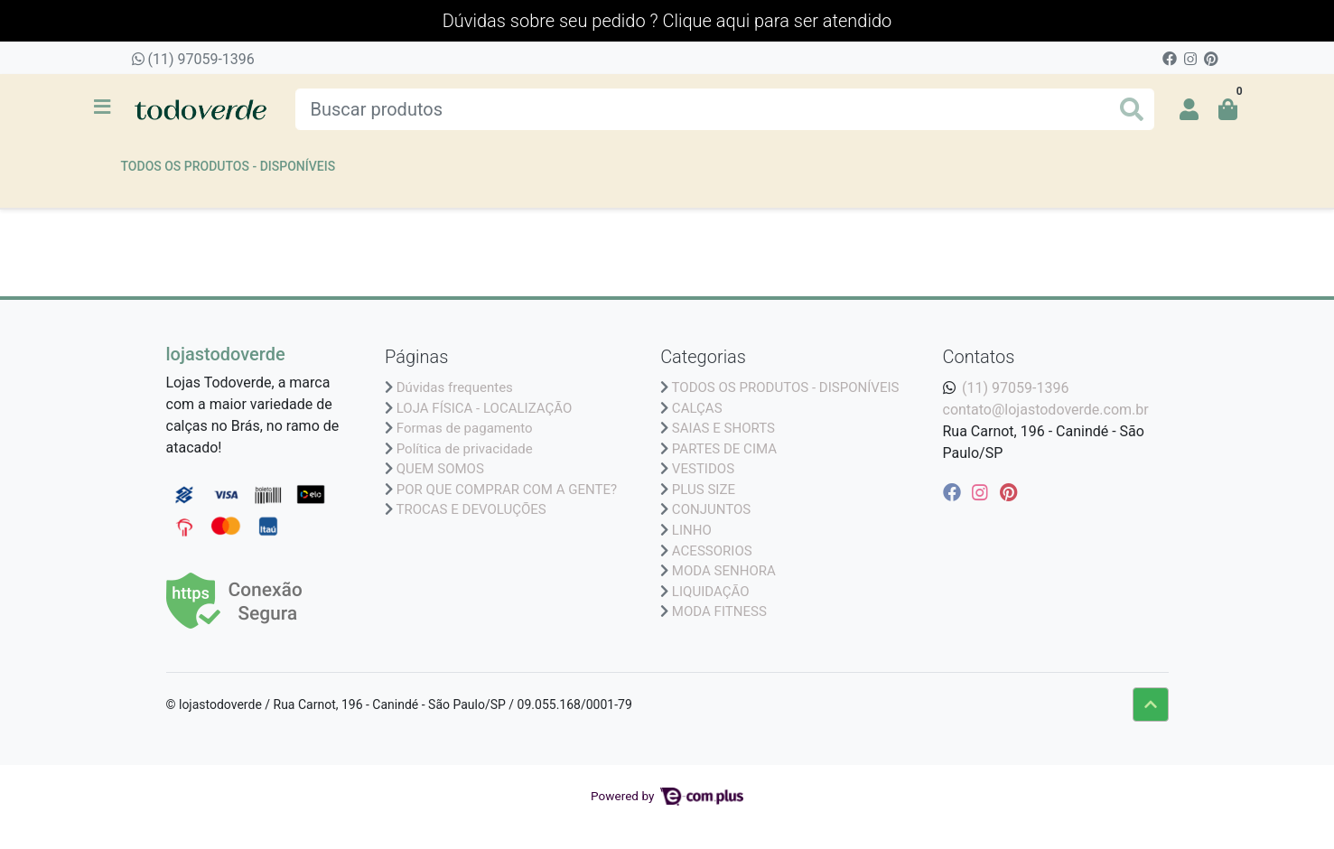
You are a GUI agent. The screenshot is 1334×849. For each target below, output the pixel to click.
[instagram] (982, 492)
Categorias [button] (703, 357)
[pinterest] (1008, 492)
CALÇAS (697, 408)
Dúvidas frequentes (454, 387)
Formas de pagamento (464, 428)
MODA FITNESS (719, 611)
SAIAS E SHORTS (723, 428)
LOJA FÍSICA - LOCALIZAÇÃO (484, 408)
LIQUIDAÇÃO (711, 591)
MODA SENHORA (724, 571)
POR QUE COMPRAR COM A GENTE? (506, 489)
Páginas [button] (416, 357)
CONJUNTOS (711, 509)
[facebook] (954, 492)
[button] (1189, 109)
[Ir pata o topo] (1151, 704)
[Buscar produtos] (724, 109)
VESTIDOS (703, 469)
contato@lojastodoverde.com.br (1046, 409)
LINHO (692, 530)
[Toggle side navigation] (103, 108)
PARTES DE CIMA (724, 449)
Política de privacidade (464, 449)
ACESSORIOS (712, 551)
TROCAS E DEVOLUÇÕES (471, 509)
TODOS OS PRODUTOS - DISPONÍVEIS (228, 166)
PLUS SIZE (703, 489)
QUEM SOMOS (440, 469)
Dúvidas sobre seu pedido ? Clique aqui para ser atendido (667, 21)
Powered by (667, 795)
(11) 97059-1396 (193, 59)
